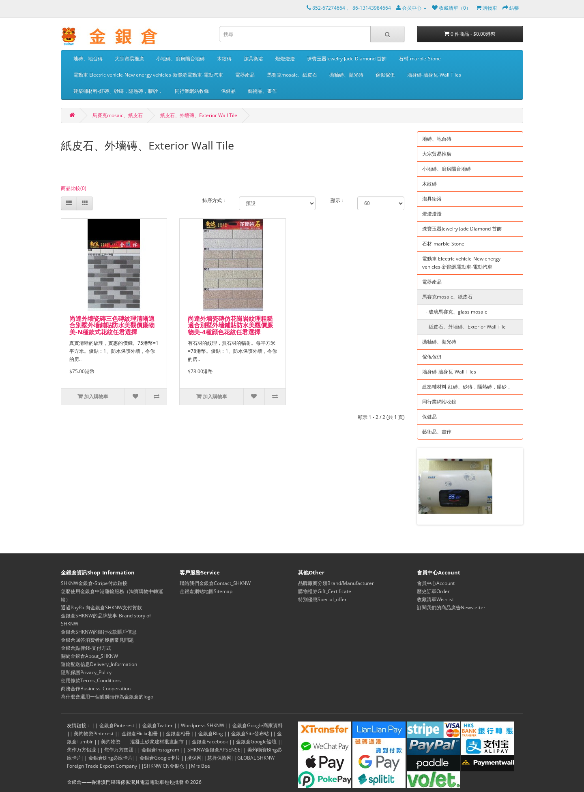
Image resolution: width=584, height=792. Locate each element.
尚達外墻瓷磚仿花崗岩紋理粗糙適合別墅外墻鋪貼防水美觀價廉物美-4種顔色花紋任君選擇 (230, 325)
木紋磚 (224, 58)
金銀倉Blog (210, 733)
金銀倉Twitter (157, 725)
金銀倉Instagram (160, 749)
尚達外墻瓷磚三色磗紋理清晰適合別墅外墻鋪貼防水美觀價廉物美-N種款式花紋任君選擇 (112, 325)
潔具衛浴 (253, 58)
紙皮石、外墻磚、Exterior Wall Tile (198, 115)
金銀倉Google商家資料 (257, 725)
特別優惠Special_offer (322, 599)
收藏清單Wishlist (435, 599)
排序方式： (214, 200)
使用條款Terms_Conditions (91, 680)
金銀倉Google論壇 (256, 741)
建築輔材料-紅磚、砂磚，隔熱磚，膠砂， (118, 91)
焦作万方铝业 (81, 749)
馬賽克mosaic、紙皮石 (292, 74)
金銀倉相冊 (178, 733)
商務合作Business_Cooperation (96, 688)
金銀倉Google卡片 (160, 757)
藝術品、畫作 (262, 91)
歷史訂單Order (433, 591)
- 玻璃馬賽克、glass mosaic (454, 311)
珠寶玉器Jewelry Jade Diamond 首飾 (346, 58)
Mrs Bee (200, 765)
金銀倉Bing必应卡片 (110, 757)
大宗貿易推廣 (129, 58)
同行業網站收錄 (192, 91)
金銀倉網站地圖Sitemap (206, 591)
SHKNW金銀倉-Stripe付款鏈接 (94, 583)
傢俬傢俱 (385, 74)
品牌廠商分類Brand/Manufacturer (336, 583)
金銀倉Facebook (210, 741)
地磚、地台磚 (88, 58)
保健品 (228, 91)
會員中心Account (436, 583)
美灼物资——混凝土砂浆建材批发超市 (142, 741)
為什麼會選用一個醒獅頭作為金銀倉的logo (107, 696)
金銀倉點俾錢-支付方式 (86, 648)
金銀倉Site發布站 (250, 733)
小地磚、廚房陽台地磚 (180, 58)
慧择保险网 (219, 757)
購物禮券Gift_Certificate (324, 591)
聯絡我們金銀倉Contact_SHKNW (215, 583)
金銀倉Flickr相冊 (140, 733)
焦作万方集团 (118, 749)
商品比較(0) (73, 188)
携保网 (194, 757)
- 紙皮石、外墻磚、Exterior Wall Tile (464, 326)
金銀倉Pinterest (116, 725)
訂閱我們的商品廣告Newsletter (451, 607)
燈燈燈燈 (285, 58)
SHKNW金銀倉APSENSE (213, 749)
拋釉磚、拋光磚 (346, 74)
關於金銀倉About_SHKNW (89, 656)
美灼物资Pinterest (94, 733)
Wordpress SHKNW (202, 725)
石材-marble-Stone (420, 58)
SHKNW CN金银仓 (164, 765)
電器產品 (245, 74)
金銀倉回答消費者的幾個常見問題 (97, 639)
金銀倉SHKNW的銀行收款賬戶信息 (99, 631)
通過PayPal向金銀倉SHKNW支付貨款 (101, 607)
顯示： (338, 200)
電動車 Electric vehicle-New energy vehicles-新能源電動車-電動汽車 (148, 74)
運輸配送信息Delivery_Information (99, 664)
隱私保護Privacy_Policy (86, 672)
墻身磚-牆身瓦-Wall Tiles (434, 74)
